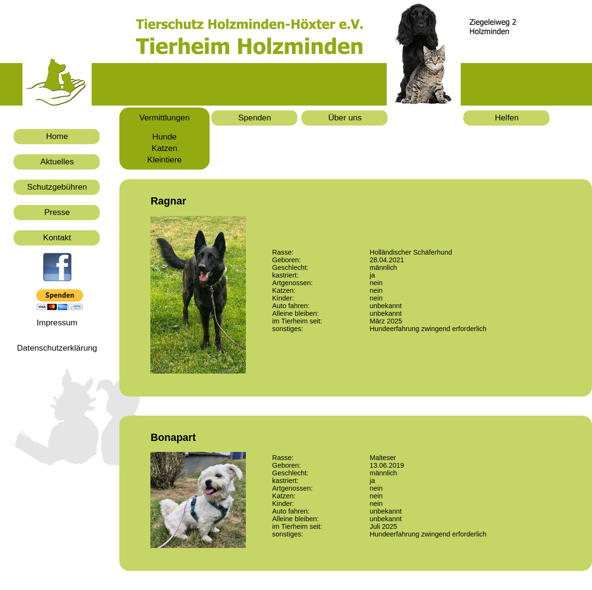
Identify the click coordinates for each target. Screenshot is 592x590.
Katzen (165, 148)
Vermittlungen (164, 117)
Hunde (164, 136)
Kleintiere (165, 159)
